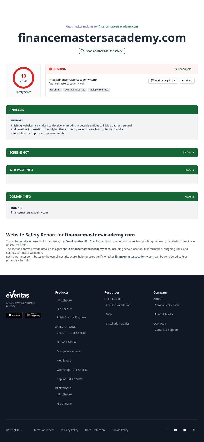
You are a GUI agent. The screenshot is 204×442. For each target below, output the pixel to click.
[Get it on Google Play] (33, 315)
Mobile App (64, 360)
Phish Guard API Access (71, 317)
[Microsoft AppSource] (185, 430)
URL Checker (65, 300)
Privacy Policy (69, 430)
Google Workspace (68, 351)
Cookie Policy (120, 430)
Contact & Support (166, 330)
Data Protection (95, 430)
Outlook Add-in (66, 342)
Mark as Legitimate (163, 80)
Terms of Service (44, 430)
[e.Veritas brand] (23, 294)
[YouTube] (166, 430)
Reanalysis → (184, 69)
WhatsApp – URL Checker (72, 370)
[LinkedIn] (175, 430)
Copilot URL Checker (69, 379)
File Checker (64, 309)
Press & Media (164, 314)
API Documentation (118, 305)
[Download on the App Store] (14, 315)
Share (187, 80)
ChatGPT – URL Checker (71, 333)
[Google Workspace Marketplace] (194, 430)
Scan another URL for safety (101, 51)
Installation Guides (118, 323)
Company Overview (167, 305)
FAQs (109, 314)
